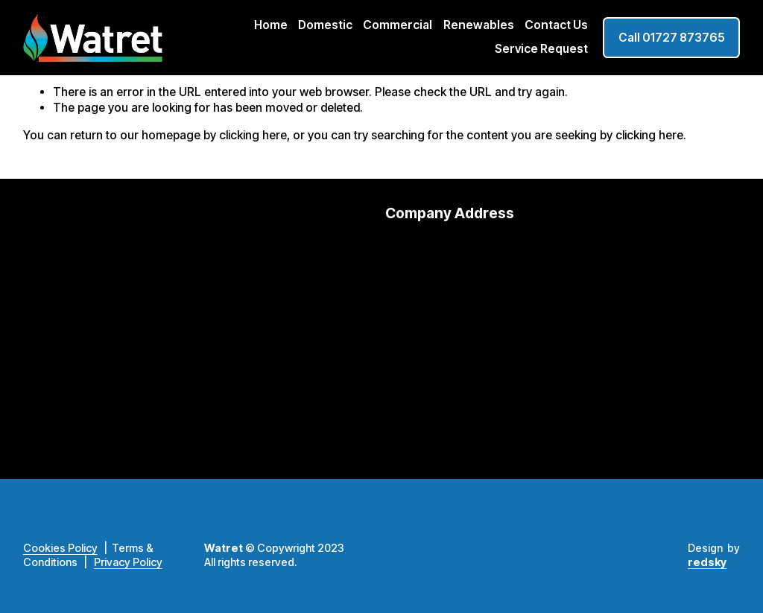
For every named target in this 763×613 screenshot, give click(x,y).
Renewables (478, 25)
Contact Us (556, 25)
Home (271, 25)
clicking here (253, 135)
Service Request (541, 49)
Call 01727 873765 (671, 38)
